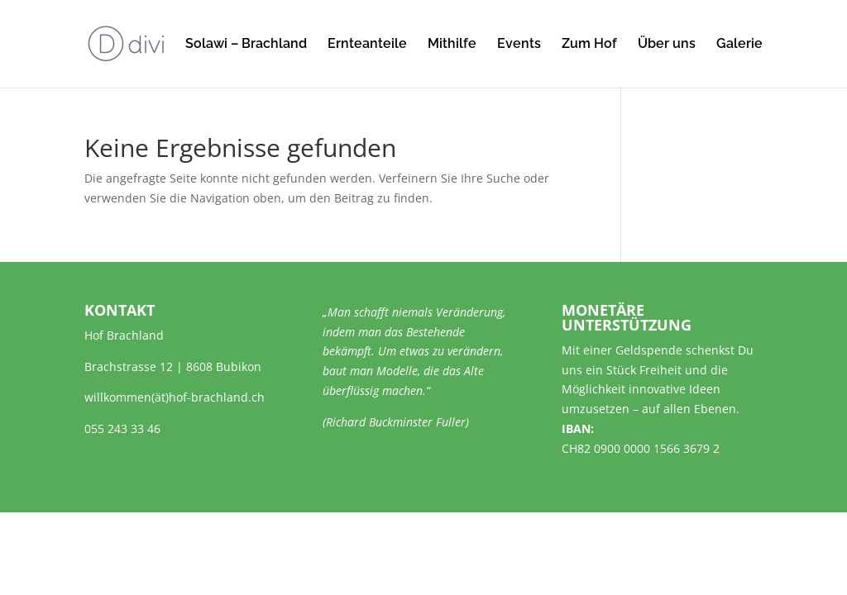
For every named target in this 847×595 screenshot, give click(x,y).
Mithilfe (452, 44)
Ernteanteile (367, 44)
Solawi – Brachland (246, 44)
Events (519, 44)
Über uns (667, 44)
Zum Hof (589, 44)
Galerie (739, 44)
